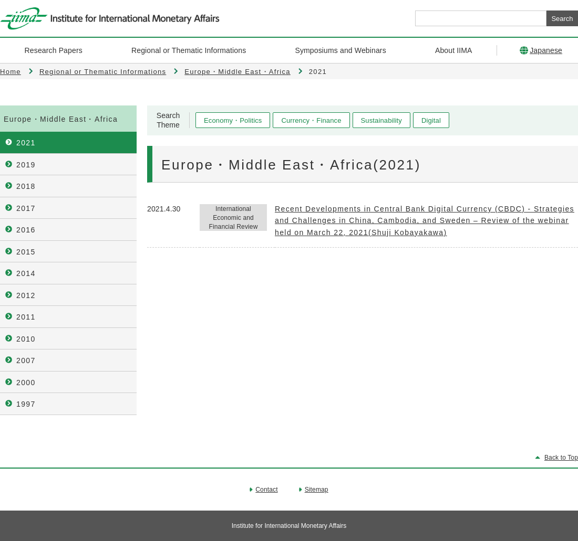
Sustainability (381, 120)
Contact (266, 489)
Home (10, 72)
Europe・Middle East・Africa (237, 72)
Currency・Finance (311, 120)
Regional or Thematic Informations (102, 72)
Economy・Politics (233, 120)
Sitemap (316, 489)
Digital (431, 120)
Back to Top (561, 457)
